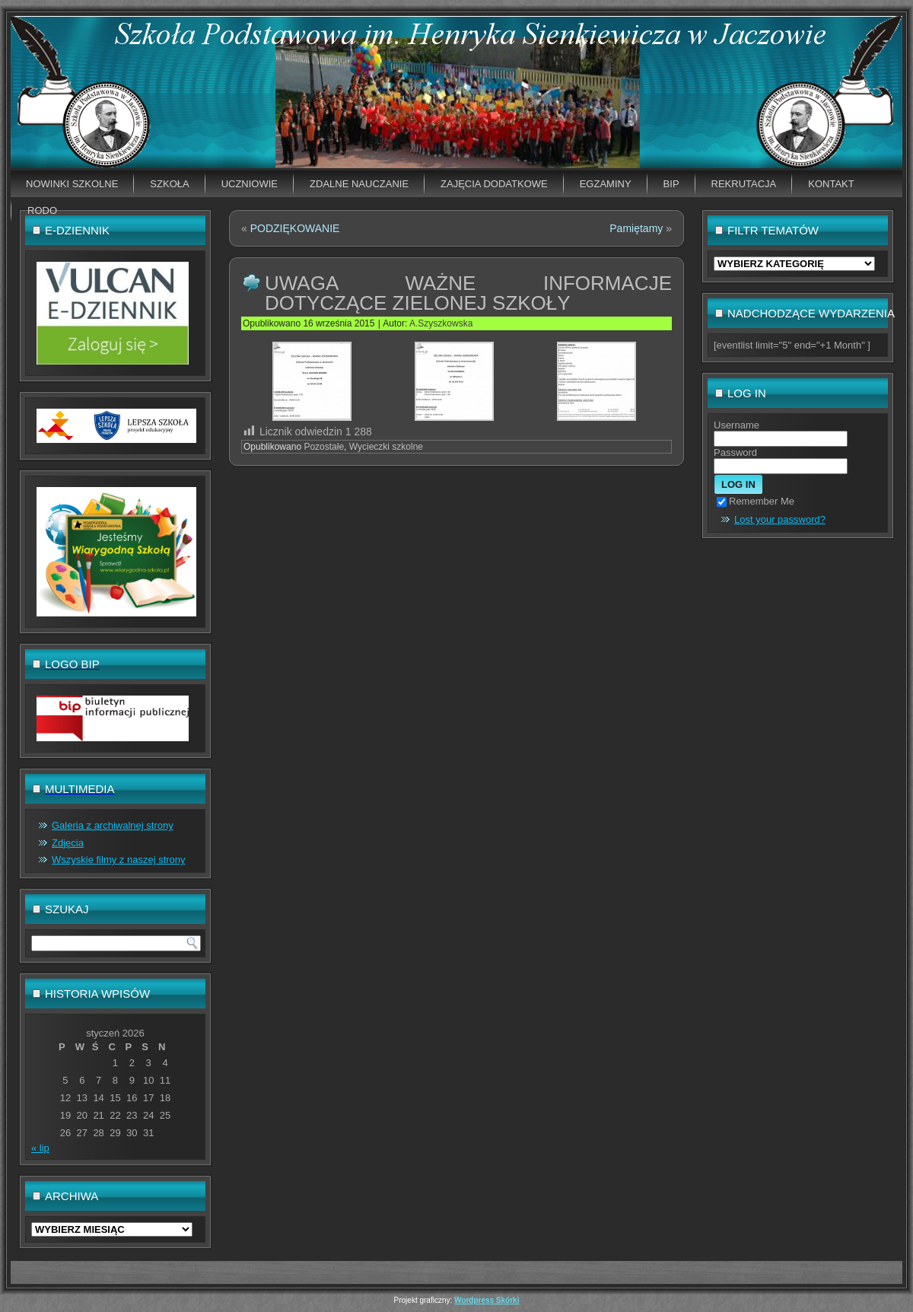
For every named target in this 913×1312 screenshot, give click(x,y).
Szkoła (169, 183)
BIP (671, 183)
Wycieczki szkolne (386, 446)
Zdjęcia (68, 843)
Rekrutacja (744, 183)
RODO (42, 210)
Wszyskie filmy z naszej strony (119, 859)
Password (735, 452)
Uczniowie (249, 183)
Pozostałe (324, 446)
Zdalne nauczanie (359, 183)
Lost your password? (780, 519)
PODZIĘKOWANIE (295, 228)
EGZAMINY (605, 183)
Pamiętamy (636, 228)
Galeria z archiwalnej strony (112, 825)
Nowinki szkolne (72, 183)
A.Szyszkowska (440, 323)
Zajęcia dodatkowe (494, 183)
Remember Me (755, 501)
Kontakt (831, 183)
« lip (40, 1148)
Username (736, 425)
